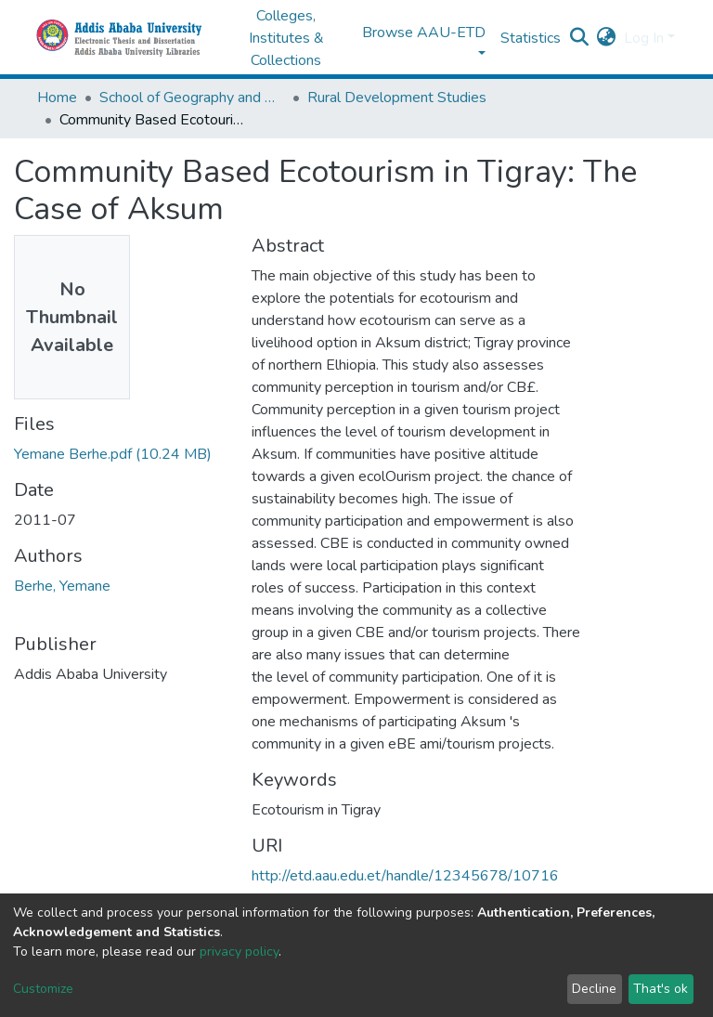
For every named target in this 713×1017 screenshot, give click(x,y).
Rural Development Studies (396, 97)
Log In (644, 38)
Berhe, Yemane (62, 586)
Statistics (530, 38)
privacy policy (239, 951)
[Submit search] (579, 38)
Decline (594, 988)
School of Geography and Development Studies (192, 97)
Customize (43, 988)
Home (57, 97)
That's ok (660, 988)
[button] (606, 38)
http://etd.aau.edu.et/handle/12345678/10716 (405, 876)
